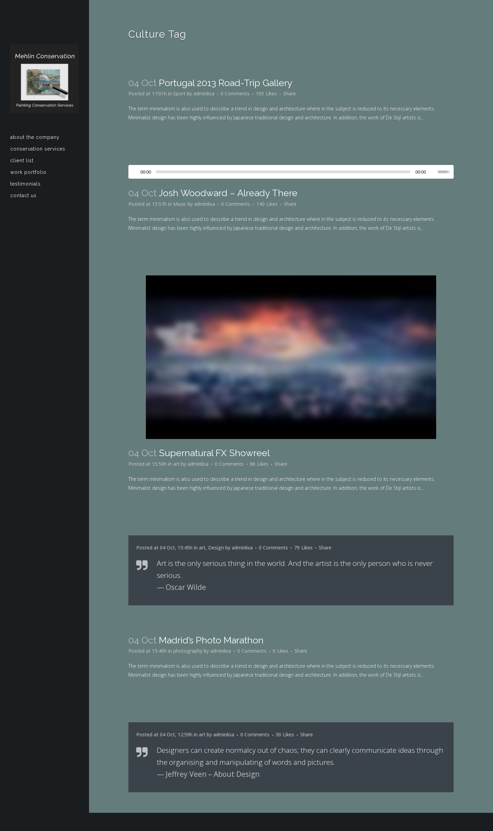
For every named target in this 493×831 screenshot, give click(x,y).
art (176, 464)
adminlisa (203, 93)
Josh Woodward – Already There (228, 193)
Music (179, 204)
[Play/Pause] (136, 172)
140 (267, 204)
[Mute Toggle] (433, 172)
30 (285, 734)
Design (216, 547)
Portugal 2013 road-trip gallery (225, 83)
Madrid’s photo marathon (211, 640)
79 (303, 547)
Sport (179, 93)
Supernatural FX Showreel (214, 453)
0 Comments (235, 93)
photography (187, 651)
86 (259, 464)
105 (266, 93)
